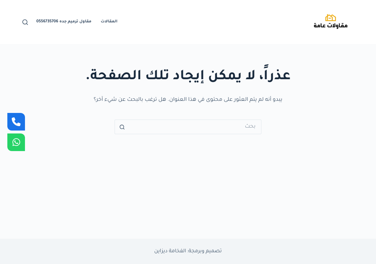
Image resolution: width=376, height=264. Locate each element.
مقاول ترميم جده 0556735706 (63, 21)
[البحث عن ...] (195, 127)
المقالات (109, 21)
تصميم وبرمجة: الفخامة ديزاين (188, 251)
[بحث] (25, 22)
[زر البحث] (122, 127)
